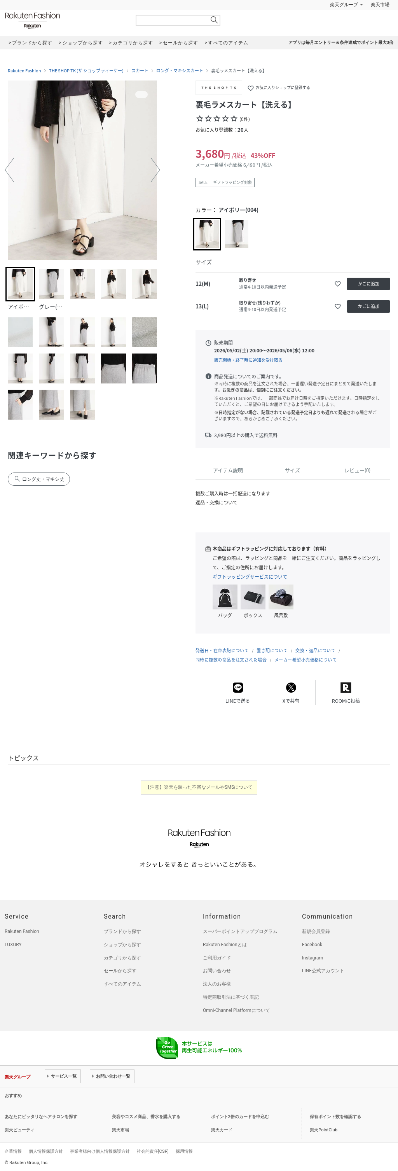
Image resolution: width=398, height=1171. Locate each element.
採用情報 (184, 1151)
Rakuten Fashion (65, 20)
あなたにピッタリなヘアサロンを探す (41, 1116)
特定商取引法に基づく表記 (231, 997)
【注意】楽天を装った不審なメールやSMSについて (199, 787)
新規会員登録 (316, 931)
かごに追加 (368, 283)
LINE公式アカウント (323, 970)
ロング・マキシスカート (179, 71)
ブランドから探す (122, 931)
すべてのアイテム (122, 984)
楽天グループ (344, 4)
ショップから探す (122, 944)
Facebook (312, 944)
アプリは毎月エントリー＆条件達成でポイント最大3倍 (340, 42)
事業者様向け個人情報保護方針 (100, 1151)
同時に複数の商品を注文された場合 (231, 659)
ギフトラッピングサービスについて (250, 576)
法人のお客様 (217, 984)
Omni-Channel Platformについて (236, 1010)
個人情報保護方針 (46, 1151)
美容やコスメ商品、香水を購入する (146, 1116)
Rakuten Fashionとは (225, 944)
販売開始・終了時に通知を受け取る (248, 360)
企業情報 (13, 1151)
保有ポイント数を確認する (335, 1116)
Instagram (312, 958)
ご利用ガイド (217, 958)
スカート (139, 71)
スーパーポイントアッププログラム (240, 931)
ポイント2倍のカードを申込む (240, 1116)
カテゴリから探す (122, 958)
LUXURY (13, 944)
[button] (9, 170)
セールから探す (120, 970)
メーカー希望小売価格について (305, 659)
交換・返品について (315, 650)
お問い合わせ (217, 970)
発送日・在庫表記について (222, 650)
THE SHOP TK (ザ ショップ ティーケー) (86, 71)
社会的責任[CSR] (153, 1151)
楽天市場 (380, 4)
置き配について (272, 650)
